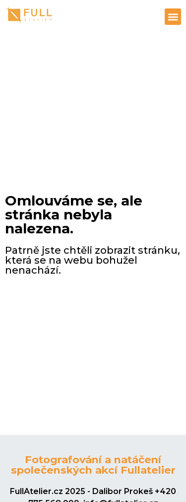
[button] (173, 16)
